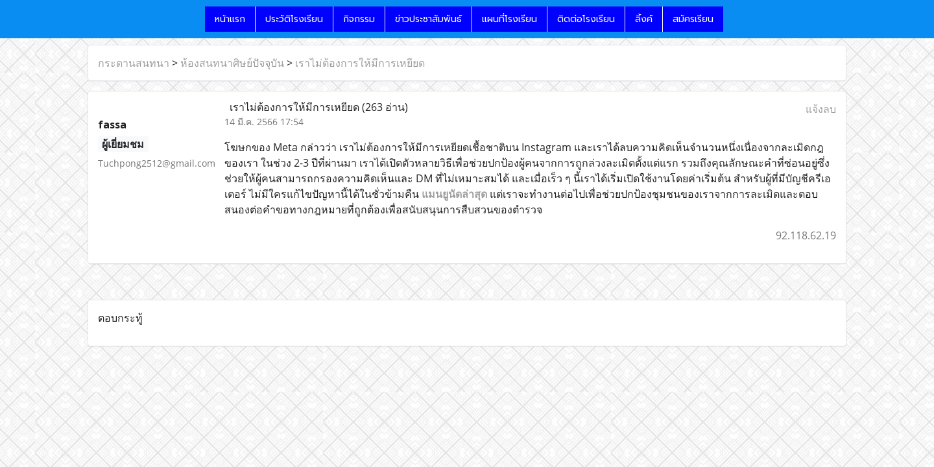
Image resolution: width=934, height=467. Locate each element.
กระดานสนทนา (133, 63)
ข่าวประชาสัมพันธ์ (428, 19)
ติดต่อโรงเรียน (586, 19)
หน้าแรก (230, 19)
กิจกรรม (359, 19)
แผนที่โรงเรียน (509, 19)
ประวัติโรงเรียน (294, 19)
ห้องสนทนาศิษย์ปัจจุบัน (232, 63)
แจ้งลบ (821, 109)
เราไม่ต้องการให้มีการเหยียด (360, 63)
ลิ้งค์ (644, 19)
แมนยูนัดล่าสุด (454, 194)
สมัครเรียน (693, 19)
